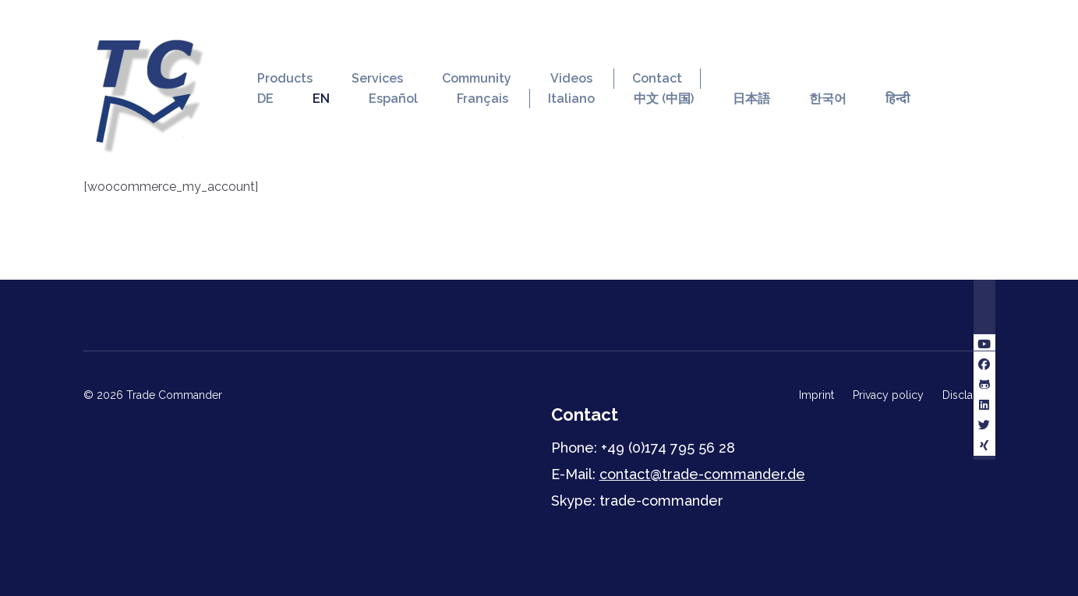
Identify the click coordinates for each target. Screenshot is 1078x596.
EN (321, 98)
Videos (571, 78)
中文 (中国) (664, 98)
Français (482, 98)
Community (476, 78)
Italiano (571, 98)
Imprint (816, 395)
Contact (657, 78)
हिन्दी (897, 98)
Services (377, 78)
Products (285, 78)
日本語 (751, 98)
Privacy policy (888, 395)
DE (265, 98)
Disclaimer (968, 395)
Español (393, 98)
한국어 (827, 98)
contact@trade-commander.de (702, 474)
